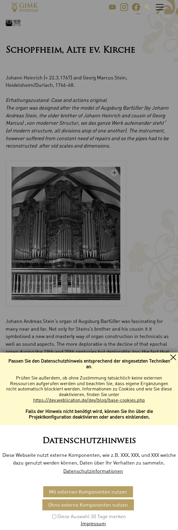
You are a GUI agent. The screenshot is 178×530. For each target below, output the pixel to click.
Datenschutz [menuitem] (69, 465)
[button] (112, 7)
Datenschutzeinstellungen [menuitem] (116, 465)
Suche (147, 7)
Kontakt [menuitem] (14, 465)
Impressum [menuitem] (39, 465)
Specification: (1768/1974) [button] (49, 442)
